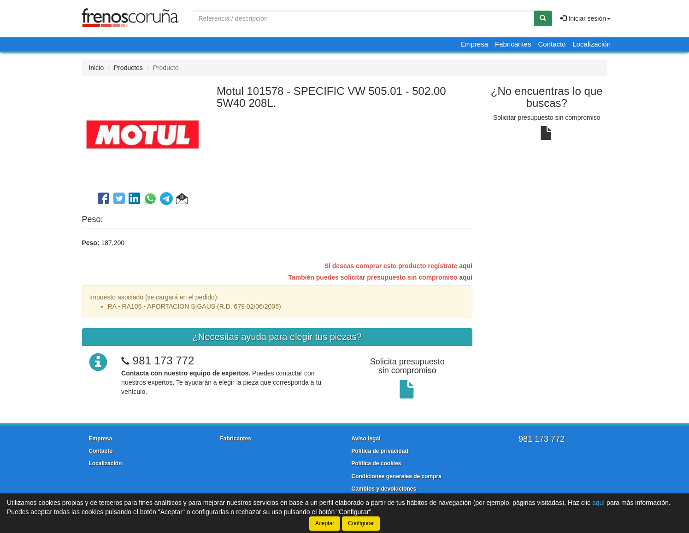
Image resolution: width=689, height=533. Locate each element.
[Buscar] (543, 18)
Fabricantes (513, 44)
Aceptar (324, 523)
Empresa (474, 44)
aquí (465, 265)
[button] (182, 199)
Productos (128, 67)
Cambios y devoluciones (384, 489)
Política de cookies (376, 463)
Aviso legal (366, 438)
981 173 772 (163, 360)
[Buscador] (363, 18)
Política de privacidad (380, 451)
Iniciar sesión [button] (585, 18)
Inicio (96, 67)
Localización (591, 44)
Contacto (551, 44)
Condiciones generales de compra (397, 476)
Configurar (361, 523)
